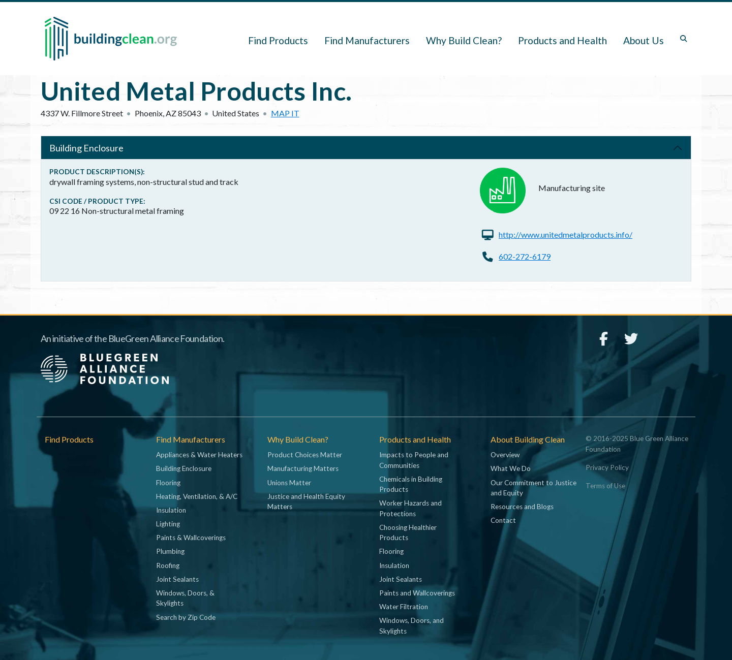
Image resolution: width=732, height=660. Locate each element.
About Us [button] (643, 40)
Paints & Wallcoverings (191, 537)
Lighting (168, 524)
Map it (285, 113)
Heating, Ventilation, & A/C (196, 496)
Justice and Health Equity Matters (306, 501)
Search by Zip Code (186, 617)
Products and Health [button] (562, 40)
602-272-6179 (525, 256)
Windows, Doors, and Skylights (411, 625)
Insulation (171, 510)
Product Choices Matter (304, 455)
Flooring (168, 483)
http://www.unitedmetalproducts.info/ (565, 234)
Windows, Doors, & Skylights (185, 598)
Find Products (278, 40)
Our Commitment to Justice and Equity (533, 488)
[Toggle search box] (683, 38)
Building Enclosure (86, 147)
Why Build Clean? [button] (464, 40)
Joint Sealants (177, 579)
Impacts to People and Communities (413, 460)
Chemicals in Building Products (410, 484)
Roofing (167, 565)
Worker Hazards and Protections (410, 508)
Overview (505, 455)
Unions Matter (289, 483)
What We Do (511, 468)
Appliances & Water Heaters (199, 455)
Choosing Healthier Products (408, 532)
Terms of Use (605, 486)
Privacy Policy (607, 467)
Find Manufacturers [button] (367, 40)
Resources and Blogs (522, 506)
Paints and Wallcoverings (417, 593)
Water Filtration (403, 607)
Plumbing (170, 551)
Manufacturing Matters (303, 468)
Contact (503, 520)
